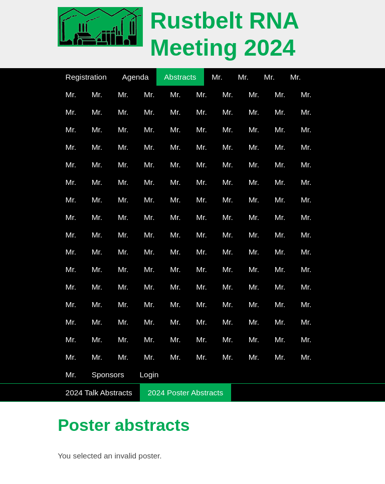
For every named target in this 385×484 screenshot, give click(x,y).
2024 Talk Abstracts (99, 392)
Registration (86, 77)
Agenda (135, 77)
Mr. (217, 77)
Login (149, 374)
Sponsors (108, 374)
